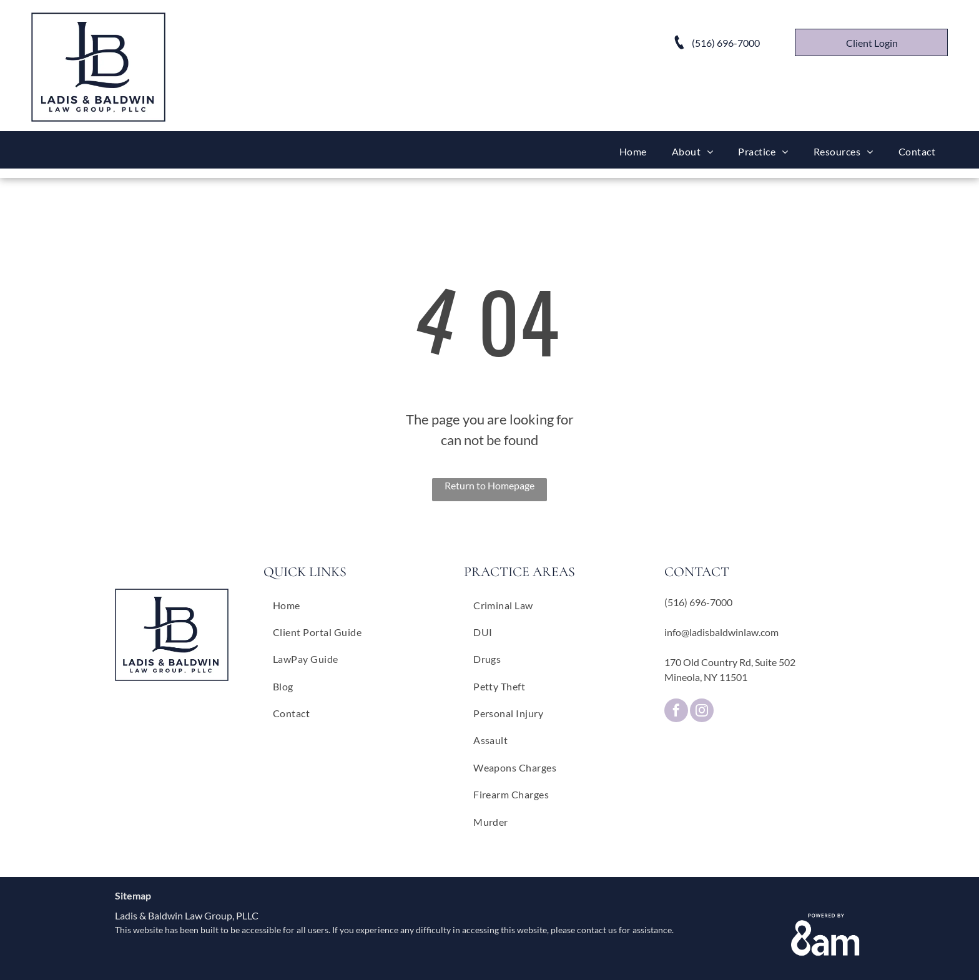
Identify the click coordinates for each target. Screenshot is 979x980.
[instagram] (702, 711)
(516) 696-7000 (698, 602)
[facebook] (676, 711)
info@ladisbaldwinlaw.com (721, 632)
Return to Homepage (489, 485)
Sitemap (133, 895)
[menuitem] (633, 151)
